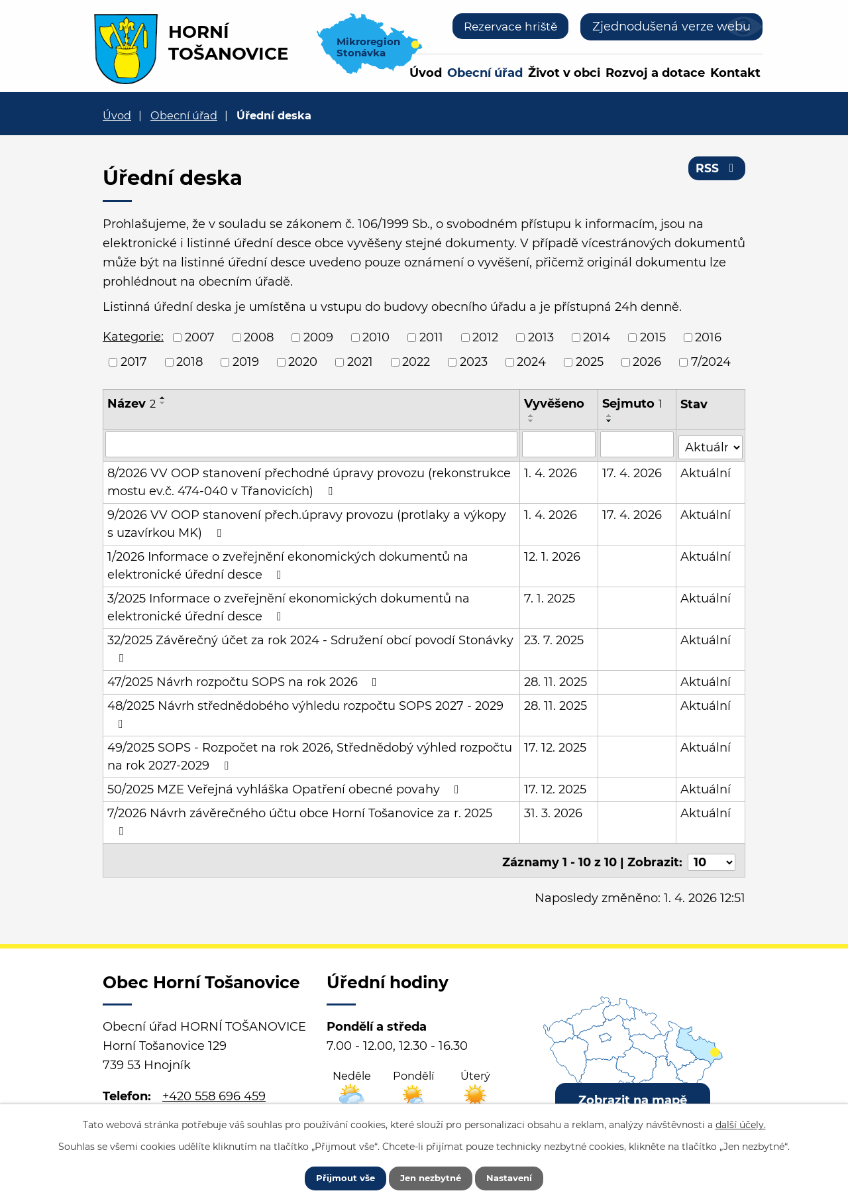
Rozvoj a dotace (655, 73)
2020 (302, 362)
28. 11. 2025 (556, 679)
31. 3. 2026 (554, 810)
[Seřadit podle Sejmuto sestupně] (610, 421)
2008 (259, 337)
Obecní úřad (485, 73)
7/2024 (711, 362)
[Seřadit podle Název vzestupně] (163, 397)
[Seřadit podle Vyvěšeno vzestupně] (532, 415)
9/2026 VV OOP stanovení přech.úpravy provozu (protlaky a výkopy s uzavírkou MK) (311, 521)
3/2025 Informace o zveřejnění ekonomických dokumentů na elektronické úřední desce (288, 605)
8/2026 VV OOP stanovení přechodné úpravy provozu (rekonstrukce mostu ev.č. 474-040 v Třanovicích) (309, 479)
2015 (653, 337)
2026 (647, 362)
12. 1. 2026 (553, 554)
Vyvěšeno (555, 403)
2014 (596, 337)
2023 (474, 362)
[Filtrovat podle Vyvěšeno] (559, 444)
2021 (360, 362)
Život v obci (564, 73)
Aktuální (705, 470)
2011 (431, 337)
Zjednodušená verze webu (671, 26)
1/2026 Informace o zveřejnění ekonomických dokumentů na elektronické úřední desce (287, 563)
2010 (376, 337)
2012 (485, 337)
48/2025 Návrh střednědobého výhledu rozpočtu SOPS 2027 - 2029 (305, 711)
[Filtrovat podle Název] (311, 444)
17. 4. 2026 (632, 470)
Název (131, 403)
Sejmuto (633, 403)
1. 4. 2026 (551, 470)
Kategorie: (133, 336)
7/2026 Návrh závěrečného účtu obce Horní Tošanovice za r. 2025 (299, 818)
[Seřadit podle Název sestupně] (163, 403)
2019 (246, 362)
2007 (200, 337)
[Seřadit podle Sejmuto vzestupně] (610, 415)
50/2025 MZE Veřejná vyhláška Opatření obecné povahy (285, 786)
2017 (134, 362)
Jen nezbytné (430, 1176)
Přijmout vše (335, 1176)
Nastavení (518, 1176)
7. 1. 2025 (550, 596)
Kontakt (735, 73)
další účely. (741, 1122)
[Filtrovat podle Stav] (710, 443)
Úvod (425, 73)
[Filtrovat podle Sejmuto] (637, 444)
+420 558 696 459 (214, 1089)
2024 (531, 362)
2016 (708, 337)
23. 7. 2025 (554, 637)
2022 (416, 362)
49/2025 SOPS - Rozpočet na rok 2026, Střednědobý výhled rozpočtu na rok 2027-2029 (309, 754)
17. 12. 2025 (556, 745)
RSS (716, 171)
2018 (189, 362)
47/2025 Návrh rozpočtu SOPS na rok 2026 (244, 679)
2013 (541, 337)
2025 (590, 362)
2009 (318, 337)
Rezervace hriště (507, 26)
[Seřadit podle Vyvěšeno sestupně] (532, 421)
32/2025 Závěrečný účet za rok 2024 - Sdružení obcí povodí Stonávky (310, 645)
